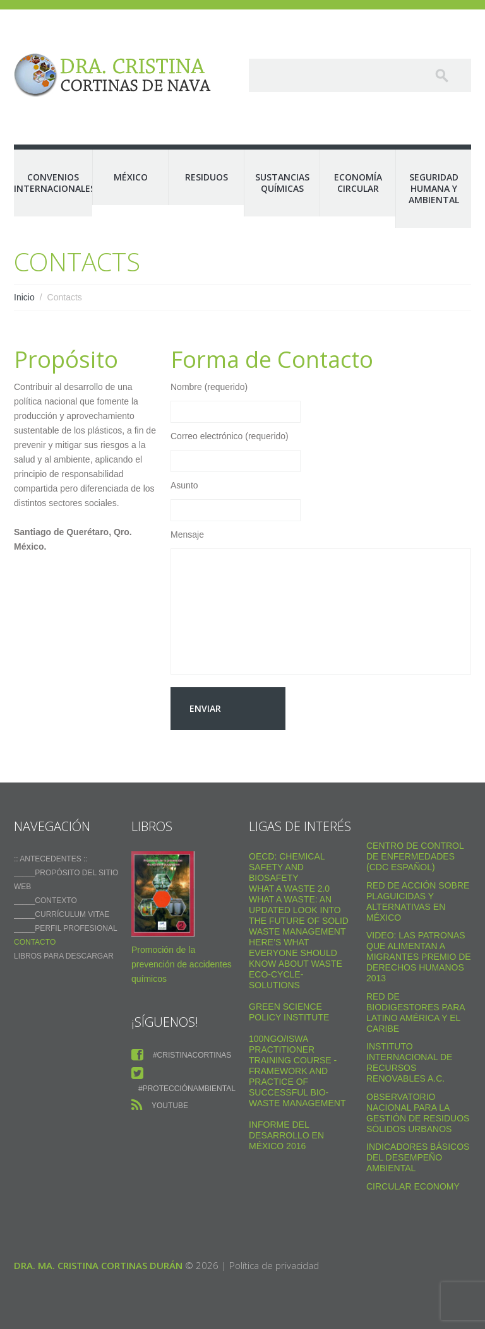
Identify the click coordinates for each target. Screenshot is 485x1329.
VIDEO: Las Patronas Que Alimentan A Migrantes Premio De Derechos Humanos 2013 (418, 956)
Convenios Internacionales (53, 182)
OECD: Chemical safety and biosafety (287, 867)
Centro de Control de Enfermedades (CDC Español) (415, 856)
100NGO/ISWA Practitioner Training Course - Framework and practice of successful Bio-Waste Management (297, 1071)
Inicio (24, 297)
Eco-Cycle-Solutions (276, 979)
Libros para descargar (64, 956)
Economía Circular (358, 182)
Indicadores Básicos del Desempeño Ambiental (417, 1157)
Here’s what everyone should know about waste (295, 953)
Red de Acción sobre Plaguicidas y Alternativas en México (417, 901)
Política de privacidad (274, 1265)
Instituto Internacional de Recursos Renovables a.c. (409, 1062)
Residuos (206, 177)
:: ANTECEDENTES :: (51, 858)
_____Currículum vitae (61, 914)
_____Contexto (45, 900)
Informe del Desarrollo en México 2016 (286, 1135)
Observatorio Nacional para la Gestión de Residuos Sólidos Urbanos (417, 1113)
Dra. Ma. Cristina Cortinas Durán (98, 1265)
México (131, 177)
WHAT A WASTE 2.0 (289, 888)
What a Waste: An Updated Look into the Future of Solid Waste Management (299, 915)
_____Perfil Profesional (65, 928)
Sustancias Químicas (282, 182)
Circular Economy (413, 1186)
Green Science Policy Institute (289, 1011)
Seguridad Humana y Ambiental (434, 188)
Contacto (35, 942)
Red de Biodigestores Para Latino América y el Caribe (415, 1012)
